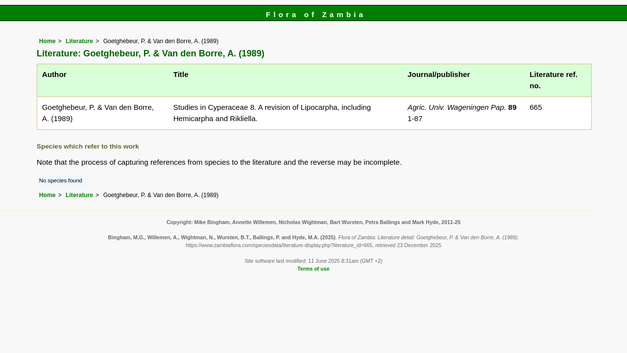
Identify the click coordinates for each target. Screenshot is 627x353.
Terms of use (313, 269)
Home (47, 41)
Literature (79, 41)
